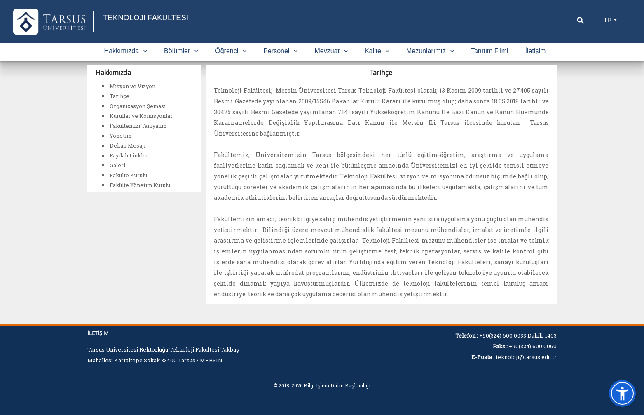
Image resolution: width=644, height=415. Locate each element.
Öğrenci (230, 50)
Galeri (117, 165)
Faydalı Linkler (129, 155)
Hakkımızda (125, 50)
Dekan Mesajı (127, 145)
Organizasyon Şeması (138, 106)
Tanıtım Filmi (489, 50)
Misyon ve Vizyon (132, 86)
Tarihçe (119, 96)
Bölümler (181, 50)
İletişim (535, 50)
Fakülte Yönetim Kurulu (140, 185)
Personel (280, 50)
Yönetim (120, 135)
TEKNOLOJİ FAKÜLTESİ (153, 17)
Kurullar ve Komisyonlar (141, 116)
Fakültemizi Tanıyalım (138, 125)
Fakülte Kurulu (128, 175)
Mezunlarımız (430, 50)
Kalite (377, 50)
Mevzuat (330, 50)
